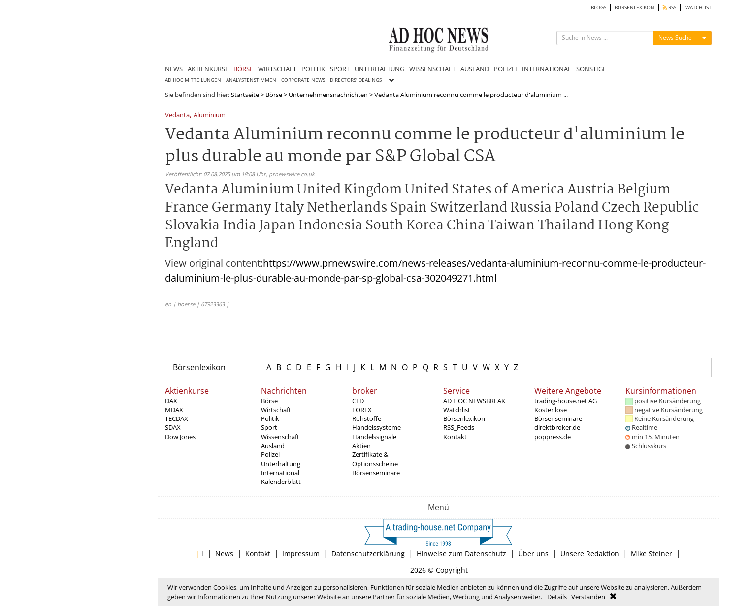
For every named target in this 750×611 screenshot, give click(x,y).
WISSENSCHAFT (432, 68)
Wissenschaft (280, 436)
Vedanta (177, 115)
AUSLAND (474, 68)
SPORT (340, 68)
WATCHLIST (698, 7)
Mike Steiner (651, 553)
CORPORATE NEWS (303, 80)
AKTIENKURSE (208, 68)
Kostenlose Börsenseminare (558, 414)
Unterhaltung (280, 463)
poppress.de (552, 436)
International (280, 472)
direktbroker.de (557, 427)
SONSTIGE (591, 68)
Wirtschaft (276, 409)
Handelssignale (374, 436)
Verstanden (588, 596)
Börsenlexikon (199, 367)
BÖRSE (243, 68)
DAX (171, 400)
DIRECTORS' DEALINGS (356, 80)
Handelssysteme (376, 427)
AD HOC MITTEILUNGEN (193, 80)
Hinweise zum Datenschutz (461, 553)
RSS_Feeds (458, 427)
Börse (273, 94)
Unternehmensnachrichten (328, 94)
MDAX (174, 409)
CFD (358, 400)
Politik (270, 418)
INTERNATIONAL (546, 68)
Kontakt (455, 436)
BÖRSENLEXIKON (634, 7)
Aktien (361, 445)
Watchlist (456, 409)
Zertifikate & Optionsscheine (375, 459)
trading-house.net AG (565, 400)
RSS (669, 7)
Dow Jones (180, 436)
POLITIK (313, 68)
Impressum (301, 553)
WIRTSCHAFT (277, 68)
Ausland (273, 445)
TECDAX (176, 418)
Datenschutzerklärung (368, 553)
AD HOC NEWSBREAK (474, 400)
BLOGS (598, 7)
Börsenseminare (376, 472)
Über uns (533, 553)
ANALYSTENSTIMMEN (251, 80)
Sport (269, 427)
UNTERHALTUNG (379, 68)
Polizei (270, 454)
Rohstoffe (366, 418)
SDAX (173, 427)
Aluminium (210, 115)
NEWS (174, 68)
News (224, 553)
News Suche (675, 37)
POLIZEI (505, 68)
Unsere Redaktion (589, 553)
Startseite (245, 94)
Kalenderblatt (281, 481)
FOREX (362, 409)
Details (557, 596)
